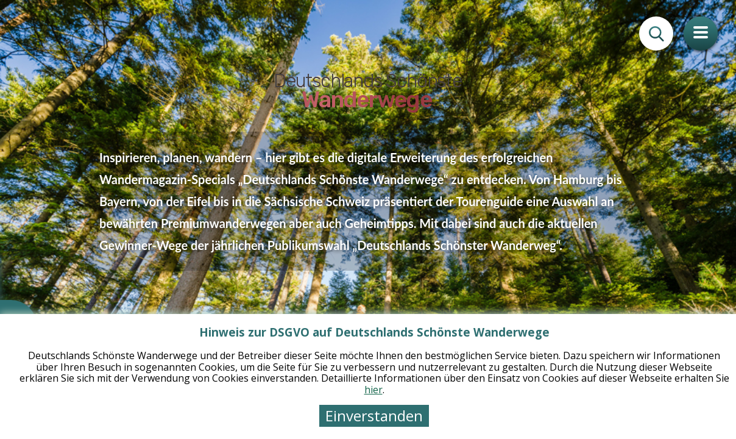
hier (373, 389)
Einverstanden (374, 415)
